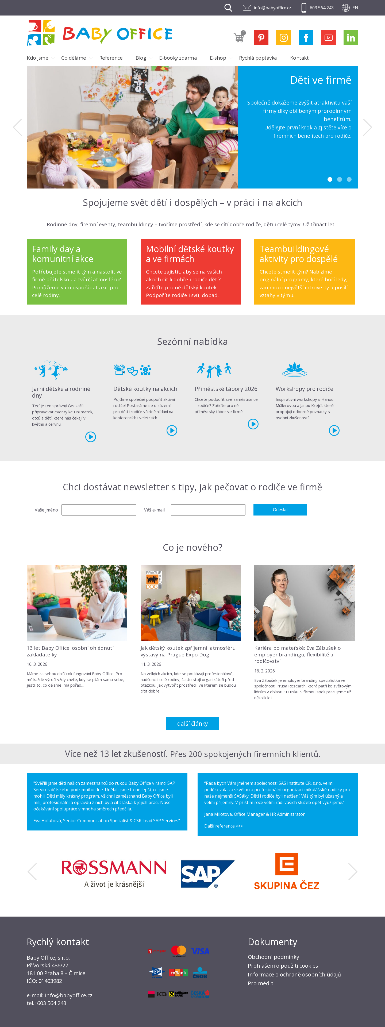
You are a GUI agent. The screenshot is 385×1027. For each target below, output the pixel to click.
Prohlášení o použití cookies (283, 965)
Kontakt (299, 57)
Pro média (261, 983)
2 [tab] (339, 179)
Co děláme (73, 57)
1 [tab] (330, 179)
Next (367, 127)
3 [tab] (349, 179)
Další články (192, 723)
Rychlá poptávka (258, 57)
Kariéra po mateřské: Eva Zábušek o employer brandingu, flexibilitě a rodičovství (297, 654)
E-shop (218, 57)
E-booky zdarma (178, 57)
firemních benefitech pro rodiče (310, 135)
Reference (111, 57)
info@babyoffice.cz (272, 8)
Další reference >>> (223, 826)
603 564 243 (322, 8)
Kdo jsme (37, 57)
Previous (17, 127)
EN (355, 8)
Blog (141, 57)
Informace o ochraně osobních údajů (294, 974)
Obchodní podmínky (273, 956)
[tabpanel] (192, 127)
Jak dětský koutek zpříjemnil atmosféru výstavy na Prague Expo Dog (188, 651)
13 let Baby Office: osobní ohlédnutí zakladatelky (70, 651)
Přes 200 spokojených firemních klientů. (245, 753)
